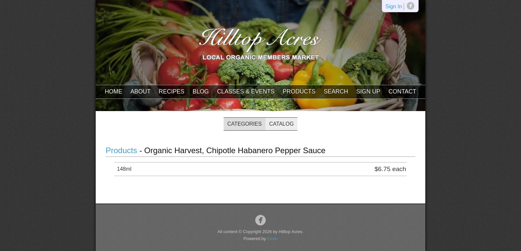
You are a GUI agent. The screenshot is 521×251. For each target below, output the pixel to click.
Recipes (171, 91)
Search (336, 91)
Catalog (281, 124)
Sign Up (368, 91)
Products (299, 91)
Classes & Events (245, 91)
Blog (201, 91)
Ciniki (272, 238)
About (141, 91)
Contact (402, 91)
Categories (244, 124)
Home (113, 91)
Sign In (393, 7)
